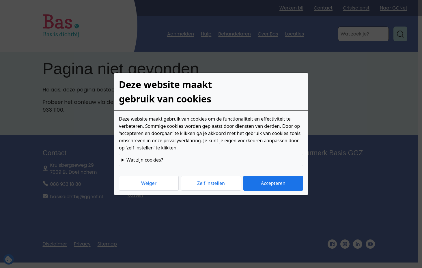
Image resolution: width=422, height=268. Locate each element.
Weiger (148, 183)
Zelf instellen (211, 183)
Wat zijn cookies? (144, 160)
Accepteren (273, 183)
